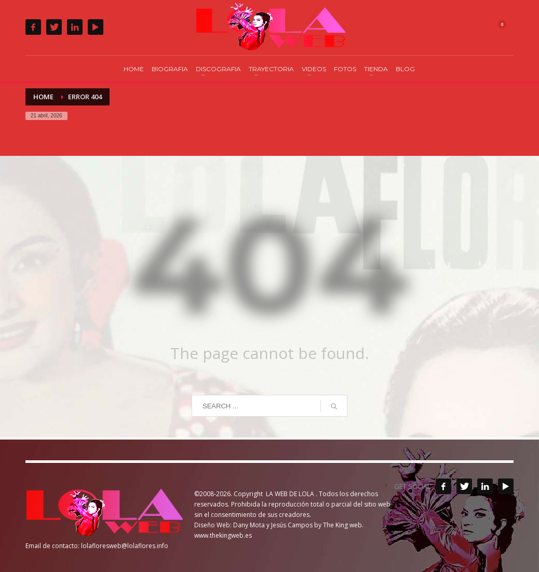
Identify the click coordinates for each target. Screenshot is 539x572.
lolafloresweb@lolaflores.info (124, 545)
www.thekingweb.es (223, 535)
